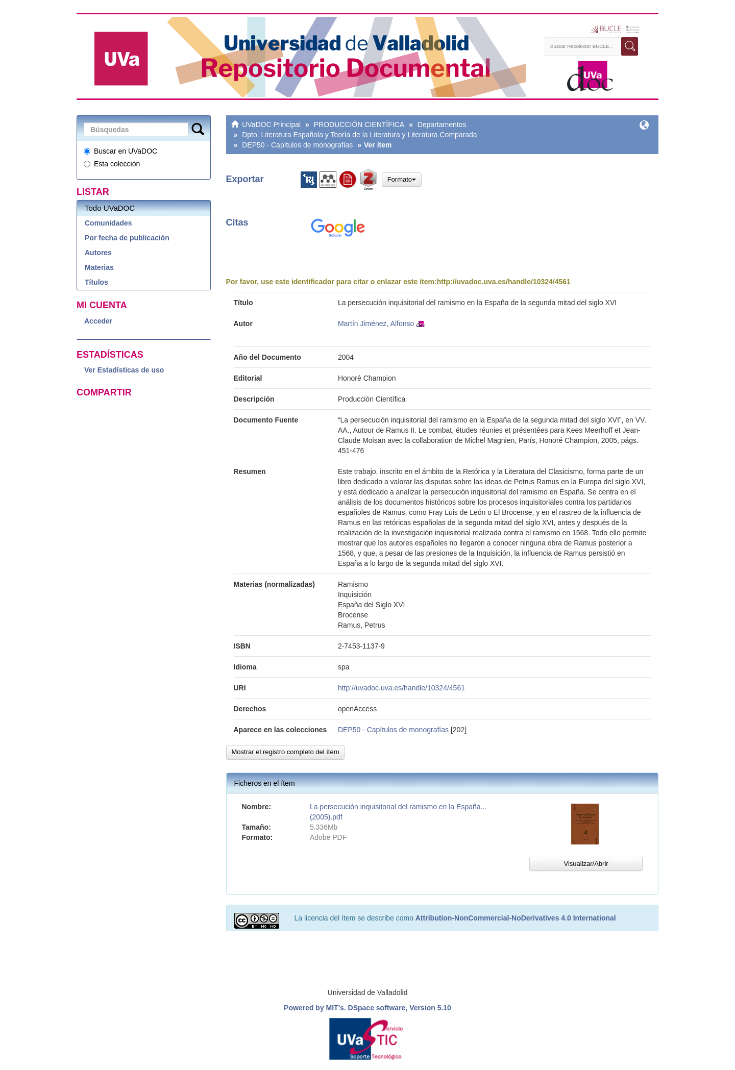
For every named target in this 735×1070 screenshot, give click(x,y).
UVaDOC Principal (271, 124)
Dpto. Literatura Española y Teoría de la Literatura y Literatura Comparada (359, 135)
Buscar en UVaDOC (120, 151)
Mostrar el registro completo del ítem (285, 752)
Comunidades (108, 223)
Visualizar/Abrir (586, 863)
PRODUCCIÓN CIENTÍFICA (359, 124)
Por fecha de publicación (127, 238)
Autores (98, 252)
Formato (401, 179)
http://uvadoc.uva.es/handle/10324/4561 (504, 282)
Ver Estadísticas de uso (124, 370)
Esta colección (112, 164)
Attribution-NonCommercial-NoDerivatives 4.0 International (515, 918)
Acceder (98, 321)
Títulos (96, 282)
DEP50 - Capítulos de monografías (297, 145)
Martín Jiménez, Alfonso (376, 323)
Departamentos (442, 124)
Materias (99, 267)
